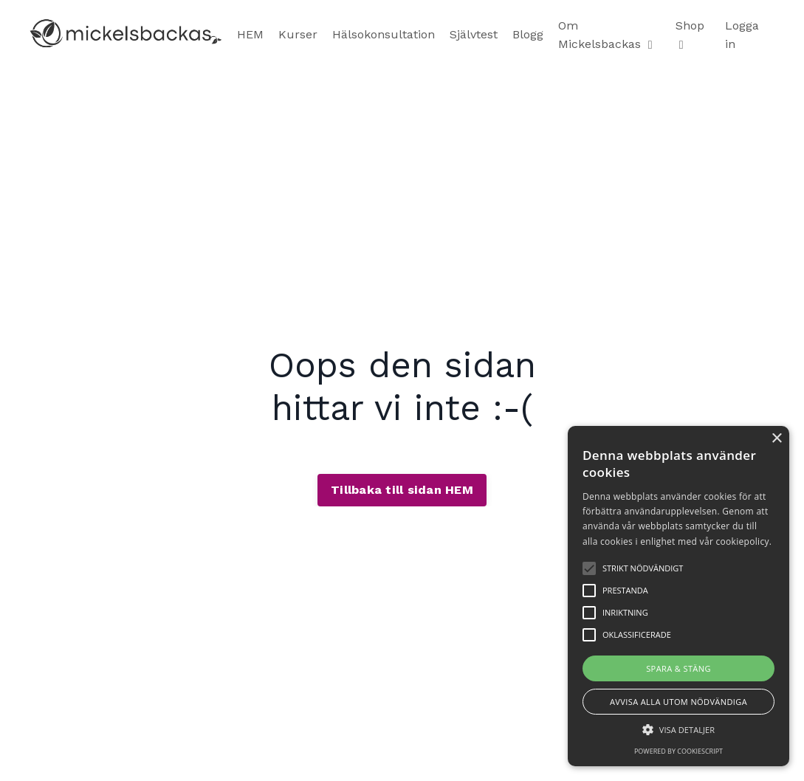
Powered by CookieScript (678, 751)
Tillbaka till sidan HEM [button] (402, 490)
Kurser (297, 34)
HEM (250, 34)
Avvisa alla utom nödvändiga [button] (678, 701)
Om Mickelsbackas (605, 35)
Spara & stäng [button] (678, 668)
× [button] (776, 438)
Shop (690, 35)
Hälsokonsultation (383, 34)
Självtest (474, 34)
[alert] (678, 596)
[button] (678, 729)
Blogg (527, 34)
